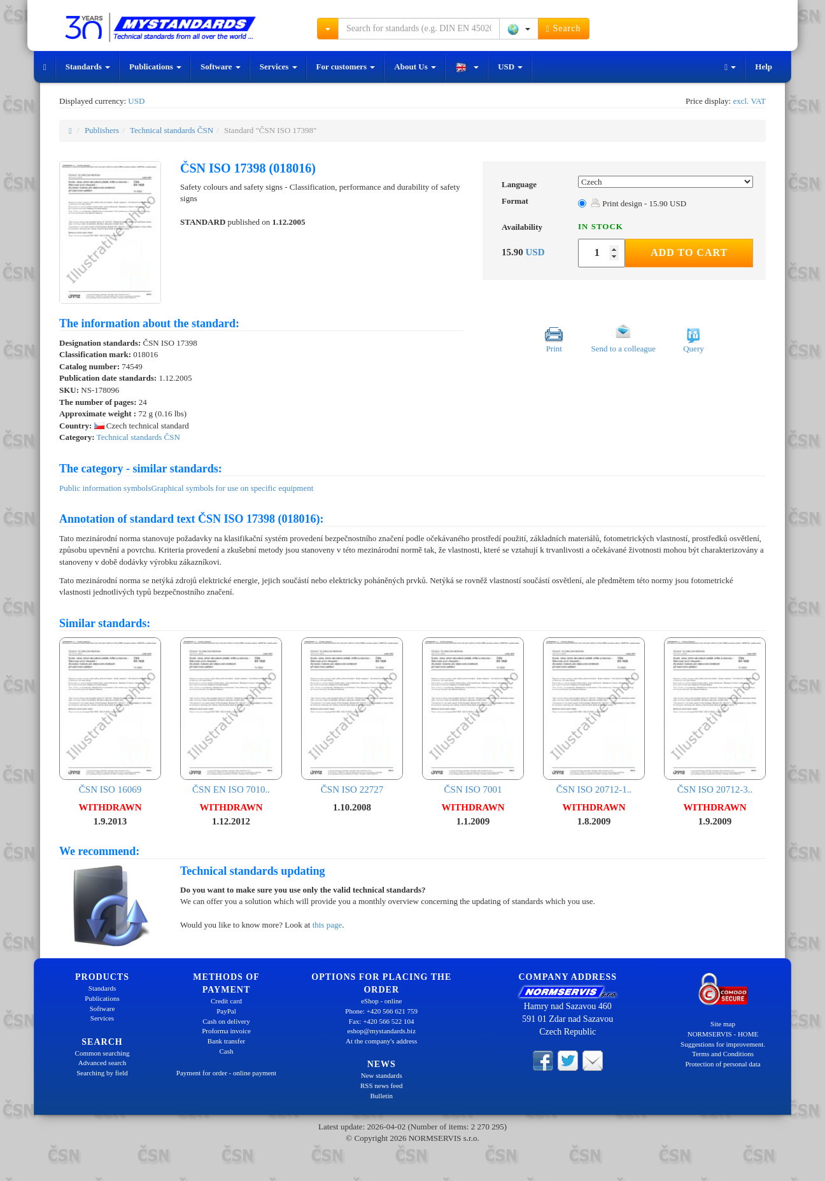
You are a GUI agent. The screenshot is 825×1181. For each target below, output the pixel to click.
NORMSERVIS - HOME (723, 1034)
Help (763, 66)
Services (278, 66)
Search (563, 29)
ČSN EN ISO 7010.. (231, 716)
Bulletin (381, 1096)
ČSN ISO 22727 (352, 716)
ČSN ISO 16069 (110, 716)
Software (221, 66)
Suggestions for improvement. (722, 1044)
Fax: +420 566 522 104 (381, 1021)
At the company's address (381, 1041)
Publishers (102, 130)
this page (327, 925)
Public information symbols (105, 488)
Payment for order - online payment (226, 1073)
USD (510, 66)
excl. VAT (749, 101)
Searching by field (102, 1073)
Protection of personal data (722, 1064)
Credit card (226, 1001)
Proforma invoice (226, 1031)
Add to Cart (689, 252)
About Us (415, 66)
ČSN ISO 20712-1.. (594, 716)
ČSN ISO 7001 (473, 716)
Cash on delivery (226, 1021)
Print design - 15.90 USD (638, 203)
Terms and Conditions (723, 1053)
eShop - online (381, 1001)
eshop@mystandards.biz (381, 1031)
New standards (381, 1075)
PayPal (226, 1011)
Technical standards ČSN (171, 130)
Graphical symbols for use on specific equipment (232, 488)
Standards (88, 66)
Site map (722, 1024)
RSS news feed (381, 1085)
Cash (227, 1051)
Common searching (102, 1053)
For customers (346, 66)
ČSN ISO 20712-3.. (715, 716)
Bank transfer (227, 1041)
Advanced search (102, 1062)
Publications (155, 66)
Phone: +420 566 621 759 (381, 1011)
